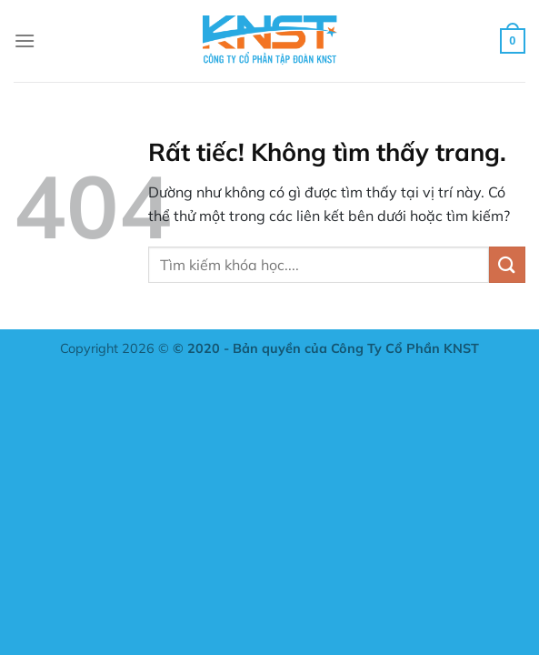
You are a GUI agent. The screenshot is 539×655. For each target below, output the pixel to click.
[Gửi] (507, 264)
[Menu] (24, 40)
